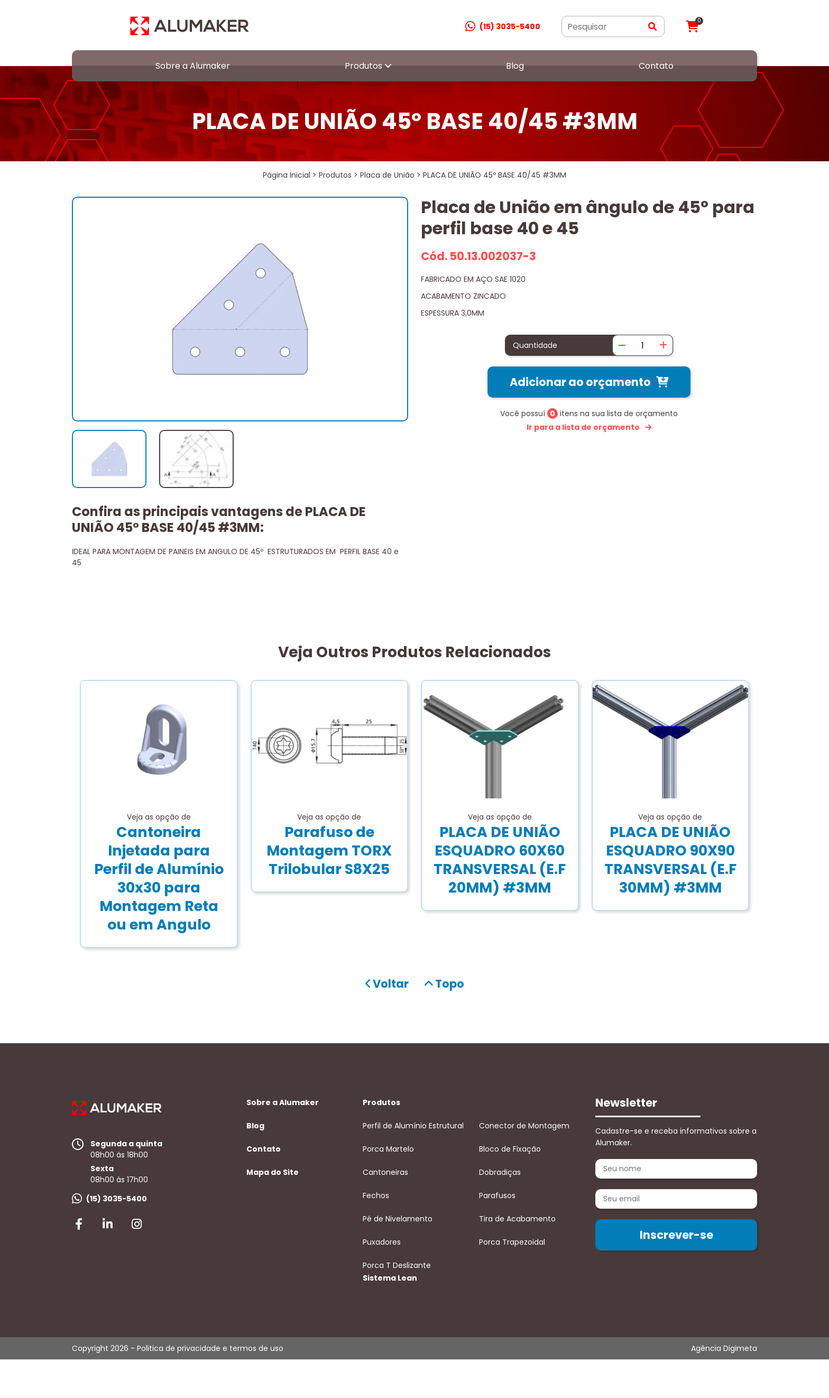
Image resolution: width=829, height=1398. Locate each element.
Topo (444, 983)
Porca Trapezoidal (512, 1242)
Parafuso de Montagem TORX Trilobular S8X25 (329, 850)
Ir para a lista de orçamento (583, 427)
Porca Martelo (388, 1149)
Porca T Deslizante (397, 1265)
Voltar (387, 983)
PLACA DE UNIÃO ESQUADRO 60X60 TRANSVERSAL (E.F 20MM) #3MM (499, 860)
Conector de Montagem (524, 1125)
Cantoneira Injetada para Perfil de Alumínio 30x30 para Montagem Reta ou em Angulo (159, 878)
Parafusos (497, 1195)
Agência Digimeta (724, 1348)
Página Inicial (286, 175)
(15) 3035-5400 (510, 26)
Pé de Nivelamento (397, 1218)
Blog (515, 66)
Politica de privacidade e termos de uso (210, 1348)
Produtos (363, 66)
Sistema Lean (390, 1278)
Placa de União (387, 175)
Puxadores (382, 1242)
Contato (656, 66)
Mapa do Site (272, 1172)
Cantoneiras (385, 1172)
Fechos (376, 1195)
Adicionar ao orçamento (580, 382)
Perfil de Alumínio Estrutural (413, 1125)
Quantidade (535, 345)
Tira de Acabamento (517, 1218)
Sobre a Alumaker (192, 66)
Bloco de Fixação (510, 1149)
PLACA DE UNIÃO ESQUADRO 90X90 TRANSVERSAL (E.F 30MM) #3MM (670, 860)
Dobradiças (500, 1172)
